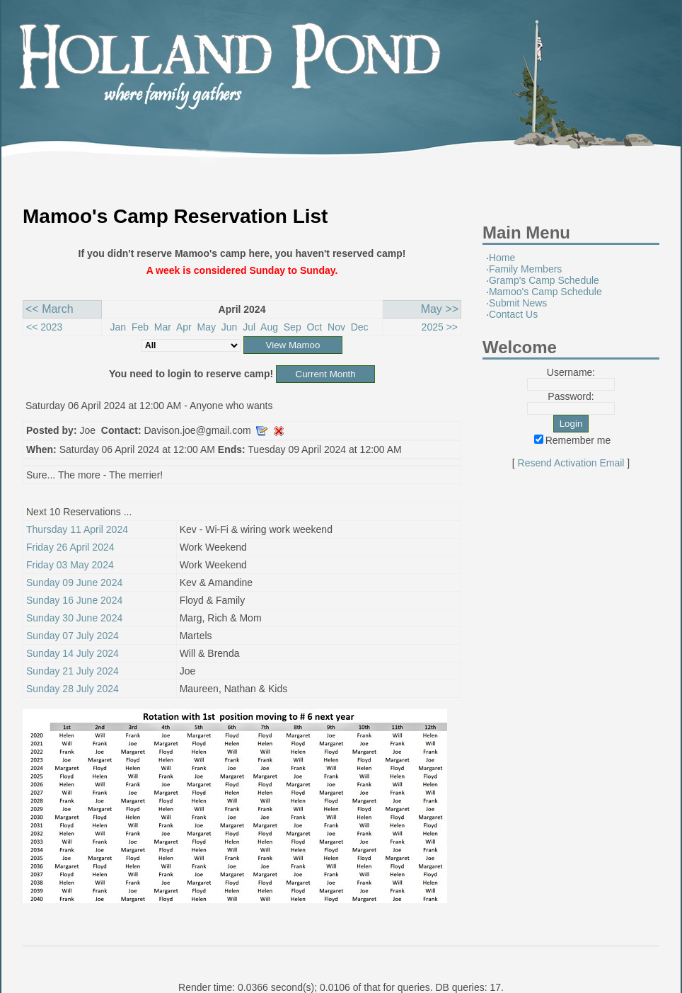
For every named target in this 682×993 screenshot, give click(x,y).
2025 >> (440, 327)
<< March (49, 309)
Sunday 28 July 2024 (72, 688)
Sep (292, 327)
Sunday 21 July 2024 (72, 671)
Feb (140, 327)
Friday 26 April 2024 (70, 547)
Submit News (518, 303)
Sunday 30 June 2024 (74, 618)
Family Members (525, 269)
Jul (249, 327)
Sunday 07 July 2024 (72, 635)
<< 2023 (44, 327)
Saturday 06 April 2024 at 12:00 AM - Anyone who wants (148, 405)
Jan (118, 327)
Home (502, 257)
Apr (184, 327)
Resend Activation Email (571, 463)
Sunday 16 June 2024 (74, 600)
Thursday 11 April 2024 (77, 529)
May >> (439, 309)
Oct (314, 327)
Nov (336, 327)
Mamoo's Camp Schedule (545, 291)
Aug (269, 327)
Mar (162, 327)
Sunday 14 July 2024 (72, 653)
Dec (360, 327)
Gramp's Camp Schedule (544, 280)
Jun (229, 327)
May (206, 327)
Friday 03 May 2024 (70, 564)
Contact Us (513, 314)
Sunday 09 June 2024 (74, 582)
